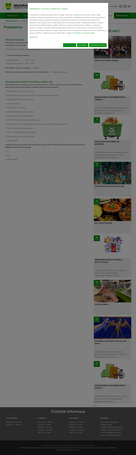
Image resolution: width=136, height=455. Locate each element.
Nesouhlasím (69, 45)
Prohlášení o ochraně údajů (83, 33)
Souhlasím (82, 45)
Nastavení (33, 37)
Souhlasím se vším (97, 45)
